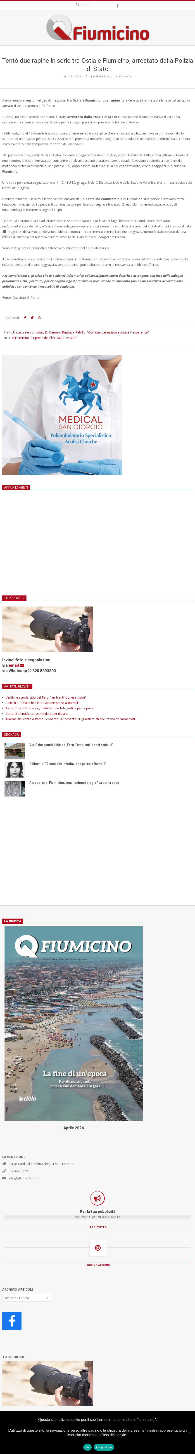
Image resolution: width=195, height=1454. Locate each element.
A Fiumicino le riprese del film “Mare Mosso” (44, 338)
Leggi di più (104, 1447)
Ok (87, 1447)
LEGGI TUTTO (98, 1227)
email (16, 665)
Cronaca (125, 76)
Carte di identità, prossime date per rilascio (37, 713)
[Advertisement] (97, 548)
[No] (189, 1433)
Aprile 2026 (74, 1127)
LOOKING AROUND (98, 1265)
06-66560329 (18, 1171)
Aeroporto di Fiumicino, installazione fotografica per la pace (49, 708)
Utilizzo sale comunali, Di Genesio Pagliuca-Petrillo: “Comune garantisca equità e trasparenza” (80, 332)
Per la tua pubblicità (97, 1211)
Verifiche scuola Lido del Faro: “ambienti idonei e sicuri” (46, 697)
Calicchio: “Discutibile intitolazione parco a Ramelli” (43, 703)
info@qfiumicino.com (24, 1178)
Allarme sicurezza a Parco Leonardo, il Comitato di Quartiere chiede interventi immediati (70, 719)
